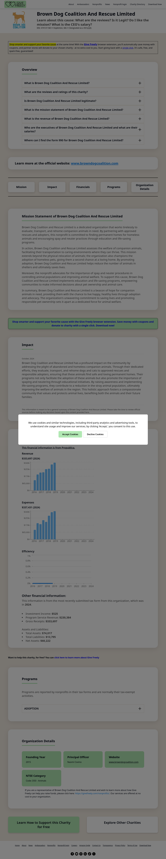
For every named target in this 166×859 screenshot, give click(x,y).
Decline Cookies (95, 434)
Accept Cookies (70, 434)
